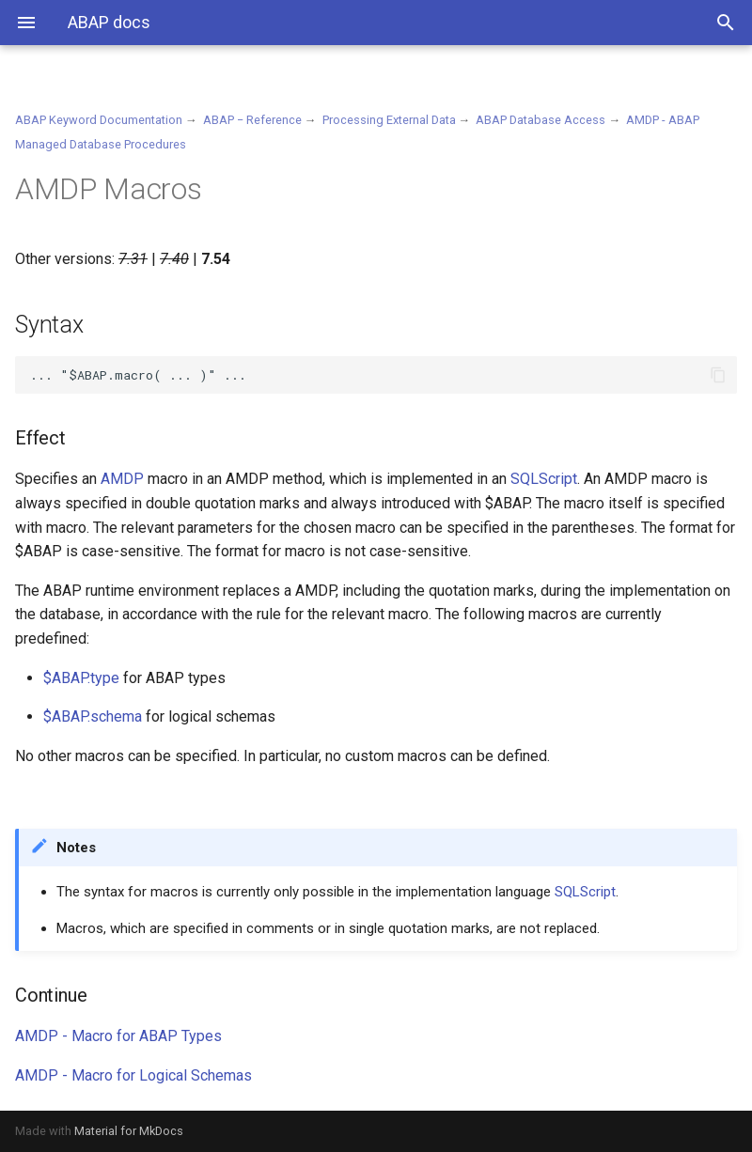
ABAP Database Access (540, 120)
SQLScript (543, 479)
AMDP (122, 479)
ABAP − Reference (252, 120)
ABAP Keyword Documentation (98, 120)
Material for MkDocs (128, 1131)
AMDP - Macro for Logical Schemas (133, 1075)
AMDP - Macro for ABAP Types (118, 1036)
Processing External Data (389, 120)
